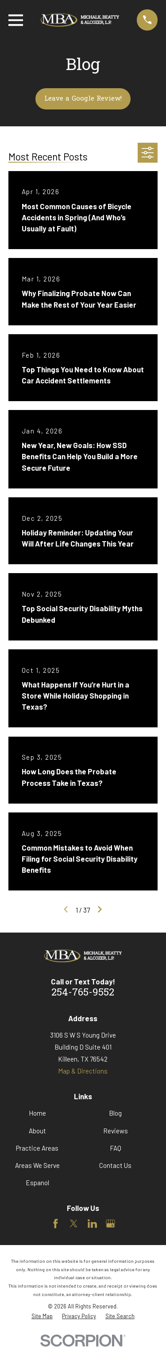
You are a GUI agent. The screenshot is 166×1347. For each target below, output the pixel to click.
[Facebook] (55, 1223)
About (37, 1131)
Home (37, 1113)
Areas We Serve (37, 1165)
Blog (115, 1113)
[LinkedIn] (92, 1223)
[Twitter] (73, 1223)
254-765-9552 (82, 993)
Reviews (115, 1131)
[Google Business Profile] (110, 1223)
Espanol (37, 1183)
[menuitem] (42, 1316)
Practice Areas (37, 1148)
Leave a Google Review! (83, 99)
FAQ (115, 1148)
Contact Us (115, 1165)
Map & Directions (83, 1071)
